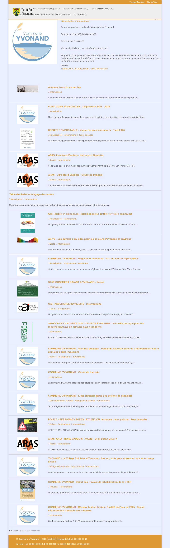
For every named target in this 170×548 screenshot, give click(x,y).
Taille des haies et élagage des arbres (31, 190)
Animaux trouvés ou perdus (64, 82)
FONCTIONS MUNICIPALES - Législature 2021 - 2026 (79, 102)
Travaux (52, 482)
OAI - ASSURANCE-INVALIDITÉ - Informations (75, 299)
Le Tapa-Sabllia (80, 15)
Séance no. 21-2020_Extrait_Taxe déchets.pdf (85, 64)
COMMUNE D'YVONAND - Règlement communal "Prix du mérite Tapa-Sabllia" (93, 254)
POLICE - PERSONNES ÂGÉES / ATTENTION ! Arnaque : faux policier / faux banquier (97, 415)
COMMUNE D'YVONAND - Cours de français (73, 367)
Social (51, 155)
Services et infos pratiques (45, 9)
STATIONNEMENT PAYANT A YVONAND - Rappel (76, 277)
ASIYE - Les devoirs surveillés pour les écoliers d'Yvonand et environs (89, 234)
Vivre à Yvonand (20, 9)
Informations (55, 87)
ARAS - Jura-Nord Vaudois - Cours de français (75, 170)
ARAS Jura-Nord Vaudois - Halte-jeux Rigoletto (75, 150)
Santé (51, 304)
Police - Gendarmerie (59, 352)
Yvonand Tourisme (137, 2)
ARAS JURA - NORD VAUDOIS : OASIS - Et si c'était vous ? (82, 434)
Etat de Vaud (152, 2)
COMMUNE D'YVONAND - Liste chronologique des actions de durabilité (90, 391)
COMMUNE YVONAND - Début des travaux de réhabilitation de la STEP (89, 477)
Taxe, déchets (85, 130)
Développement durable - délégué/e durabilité (71, 396)
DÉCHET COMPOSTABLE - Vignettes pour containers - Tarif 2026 (86, 125)
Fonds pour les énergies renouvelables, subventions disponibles (41, 15)
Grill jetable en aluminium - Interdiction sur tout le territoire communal (90, 209)
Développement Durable (103, 9)
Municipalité (54, 107)
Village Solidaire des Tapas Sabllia (66, 462)
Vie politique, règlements (74, 9)
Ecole (51, 239)
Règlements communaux (75, 259)
